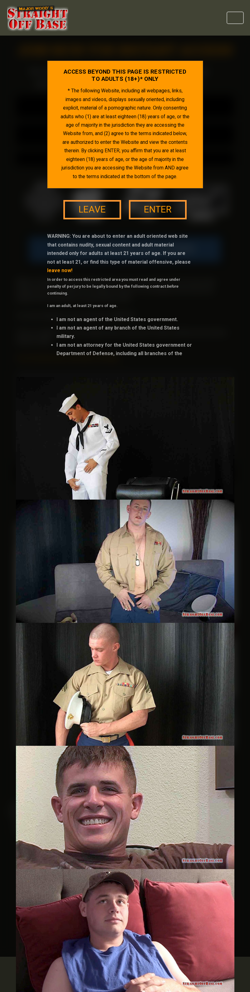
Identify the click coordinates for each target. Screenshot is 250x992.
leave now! (59, 270)
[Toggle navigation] (235, 18)
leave (92, 209)
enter (157, 209)
